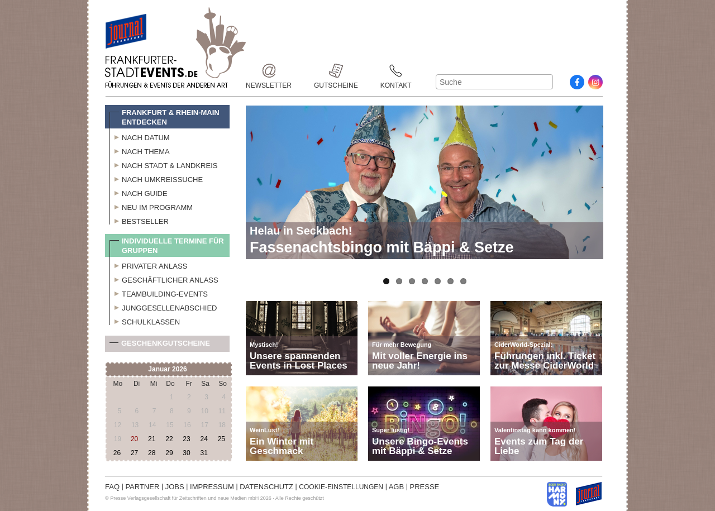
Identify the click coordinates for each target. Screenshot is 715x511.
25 (221, 439)
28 (151, 453)
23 (186, 439)
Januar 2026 (167, 369)
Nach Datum (139, 136)
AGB (396, 487)
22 (169, 439)
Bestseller (139, 220)
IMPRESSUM (212, 487)
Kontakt (396, 71)
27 (134, 453)
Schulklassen (144, 320)
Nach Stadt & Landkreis (163, 164)
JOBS (174, 487)
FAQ (112, 487)
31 (203, 453)
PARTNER (142, 487)
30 (186, 453)
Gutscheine (336, 71)
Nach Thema (139, 150)
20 (134, 439)
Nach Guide (138, 192)
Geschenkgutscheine (159, 345)
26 (117, 453)
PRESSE (425, 487)
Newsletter (269, 71)
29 (169, 453)
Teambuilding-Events (158, 292)
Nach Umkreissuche (156, 178)
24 (203, 439)
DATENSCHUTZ (266, 487)
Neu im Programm (151, 206)
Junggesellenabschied (163, 306)
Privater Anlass (148, 264)
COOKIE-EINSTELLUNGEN (341, 487)
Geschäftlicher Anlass (163, 278)
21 (151, 439)
